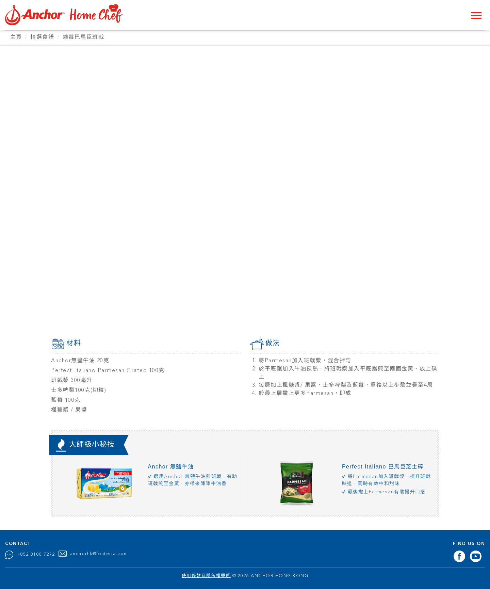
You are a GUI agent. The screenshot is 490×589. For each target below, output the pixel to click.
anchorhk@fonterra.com (99, 553)
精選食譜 (42, 37)
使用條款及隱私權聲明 (206, 575)
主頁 (16, 37)
